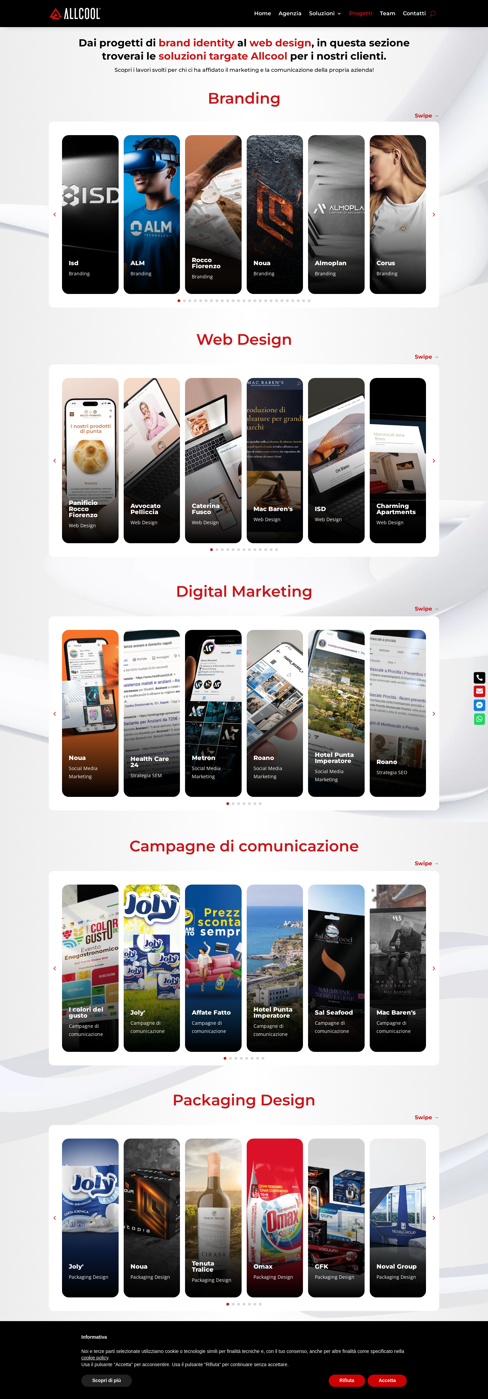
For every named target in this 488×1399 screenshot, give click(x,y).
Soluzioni (322, 13)
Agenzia (290, 13)
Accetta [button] (387, 1380)
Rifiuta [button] (347, 1380)
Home (262, 13)
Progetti (360, 13)
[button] (54, 214)
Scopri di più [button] (106, 1380)
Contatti (414, 13)
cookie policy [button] (94, 1357)
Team (387, 13)
